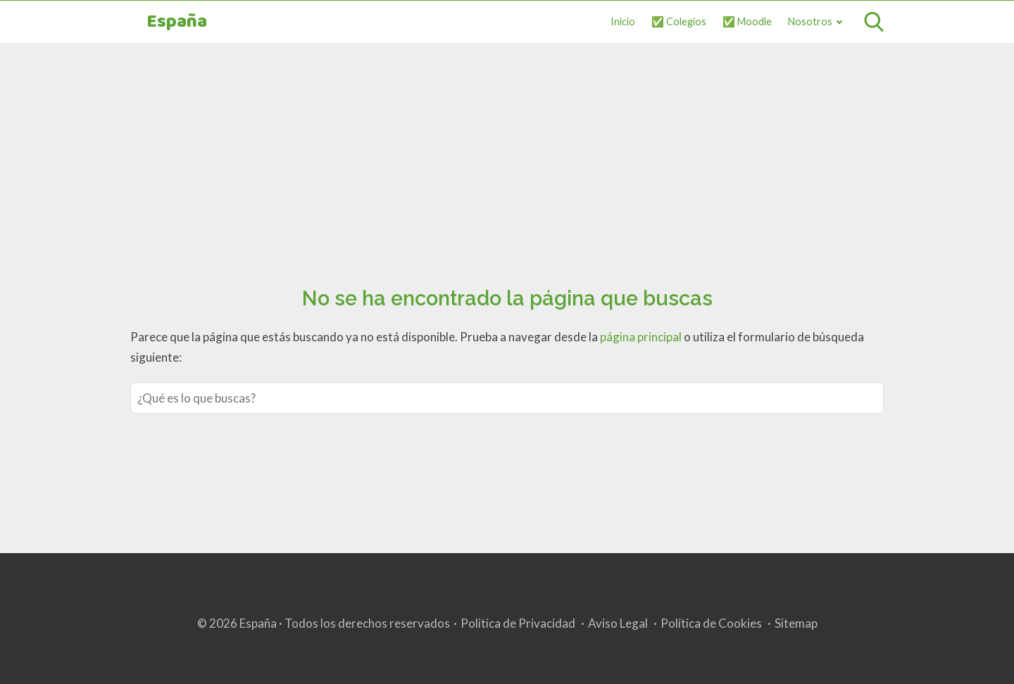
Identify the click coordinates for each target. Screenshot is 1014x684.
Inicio (623, 21)
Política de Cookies (711, 623)
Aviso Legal (618, 623)
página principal (642, 336)
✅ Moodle (747, 21)
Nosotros (810, 21)
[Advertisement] (507, 148)
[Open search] (874, 22)
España (176, 22)
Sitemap (796, 623)
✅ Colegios (678, 21)
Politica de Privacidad (518, 623)
